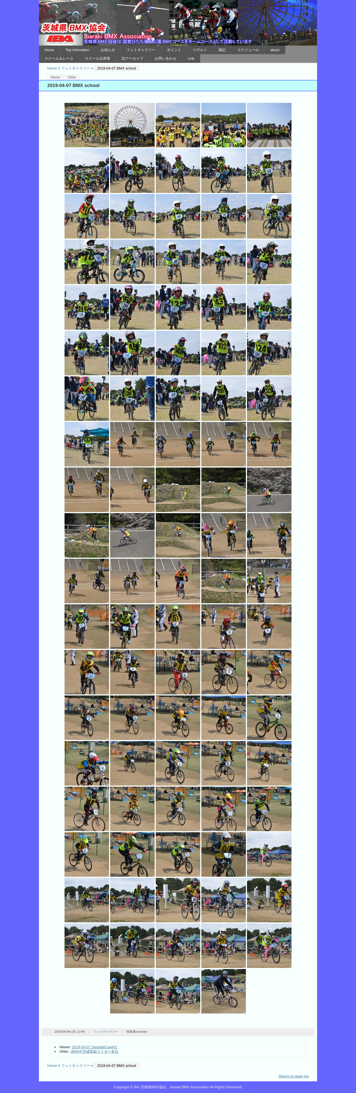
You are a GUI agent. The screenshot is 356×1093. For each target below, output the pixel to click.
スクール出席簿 (97, 58)
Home (49, 50)
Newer (55, 77)
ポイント (174, 50)
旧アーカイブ (132, 58)
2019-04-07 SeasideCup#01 (94, 1047)
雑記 (222, 50)
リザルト (200, 50)
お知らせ (108, 50)
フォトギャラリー (141, 50)
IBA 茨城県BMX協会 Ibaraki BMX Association (178, 23)
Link (191, 58)
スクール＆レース (58, 58)
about (275, 50)
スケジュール (248, 50)
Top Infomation (77, 50)
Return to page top (294, 1076)
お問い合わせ (165, 58)
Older (72, 77)
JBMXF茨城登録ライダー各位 (94, 1051)
